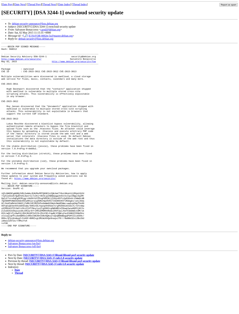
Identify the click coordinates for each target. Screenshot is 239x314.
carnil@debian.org (50, 29)
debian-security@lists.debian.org (35, 38)
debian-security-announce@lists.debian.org (35, 23)
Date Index (64, 4)
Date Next (20, 4)
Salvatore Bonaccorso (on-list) (24, 280)
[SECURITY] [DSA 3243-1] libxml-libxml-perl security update (58, 291)
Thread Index (80, 4)
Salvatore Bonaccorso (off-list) (24, 283)
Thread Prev (34, 4)
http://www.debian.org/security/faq (74, 64)
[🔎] (25, 35)
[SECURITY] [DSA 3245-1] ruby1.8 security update (53, 294)
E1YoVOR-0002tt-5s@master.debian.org (51, 35)
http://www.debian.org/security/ (21, 61)
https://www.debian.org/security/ (35, 205)
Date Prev (7, 4)
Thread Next (49, 4)
